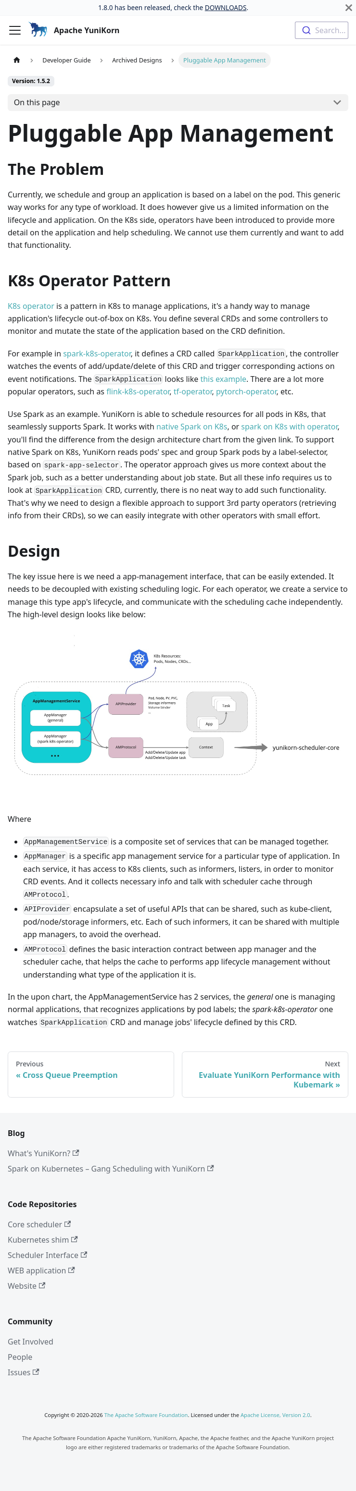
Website (26, 1286)
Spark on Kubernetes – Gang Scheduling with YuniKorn (111, 1168)
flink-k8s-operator (137, 391)
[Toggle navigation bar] (15, 30)
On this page (37, 102)
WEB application (41, 1270)
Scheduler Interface (47, 1255)
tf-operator (193, 391)
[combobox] (321, 30)
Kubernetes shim (43, 1239)
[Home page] (17, 59)
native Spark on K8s (191, 426)
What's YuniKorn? (43, 1153)
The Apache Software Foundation (146, 1414)
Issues (23, 1372)
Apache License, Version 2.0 (275, 1414)
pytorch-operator (246, 391)
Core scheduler (39, 1224)
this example (223, 379)
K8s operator (31, 306)
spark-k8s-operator (97, 353)
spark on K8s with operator (289, 426)
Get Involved (30, 1341)
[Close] (349, 7)
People (20, 1357)
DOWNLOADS (226, 7)
